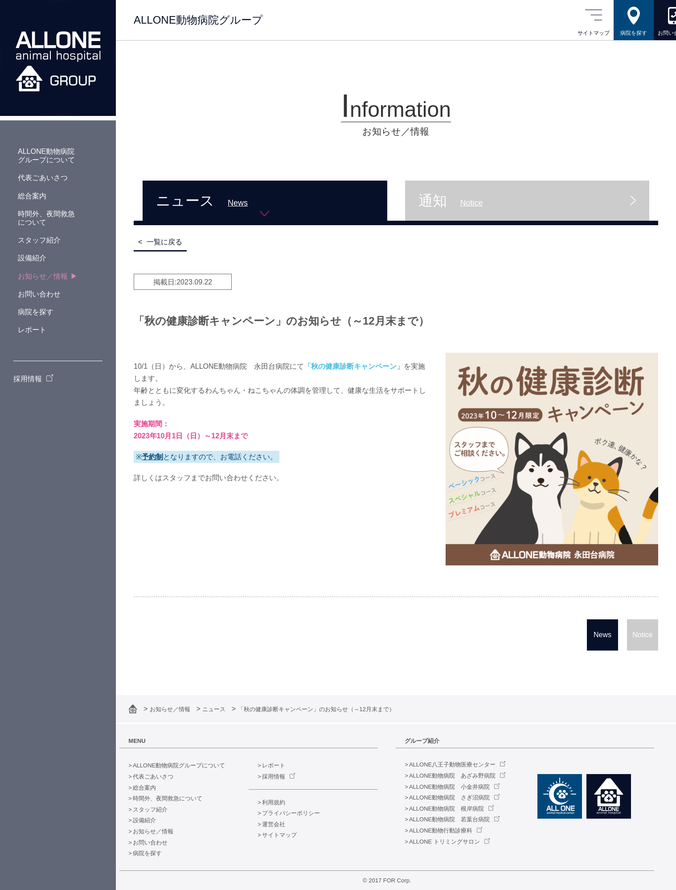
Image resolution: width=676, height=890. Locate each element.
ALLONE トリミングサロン (453, 841)
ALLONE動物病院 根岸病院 (455, 808)
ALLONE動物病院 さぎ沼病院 (458, 797)
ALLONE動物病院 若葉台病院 (458, 819)
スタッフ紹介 (164, 809)
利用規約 (287, 802)
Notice (642, 635)
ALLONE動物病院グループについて (193, 765)
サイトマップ (293, 835)
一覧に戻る (164, 242)
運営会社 (287, 824)
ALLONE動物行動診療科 (449, 830)
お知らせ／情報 (185, 709)
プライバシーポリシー (305, 813)
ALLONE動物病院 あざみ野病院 (461, 775)
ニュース (229, 709)
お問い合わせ (164, 842)
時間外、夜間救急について (182, 798)
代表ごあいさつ (167, 776)
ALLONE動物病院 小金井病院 (458, 786)
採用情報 (287, 776)
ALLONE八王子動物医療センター (461, 764)
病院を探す (161, 853)
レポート (287, 765)
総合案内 (158, 787)
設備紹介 (158, 820)
